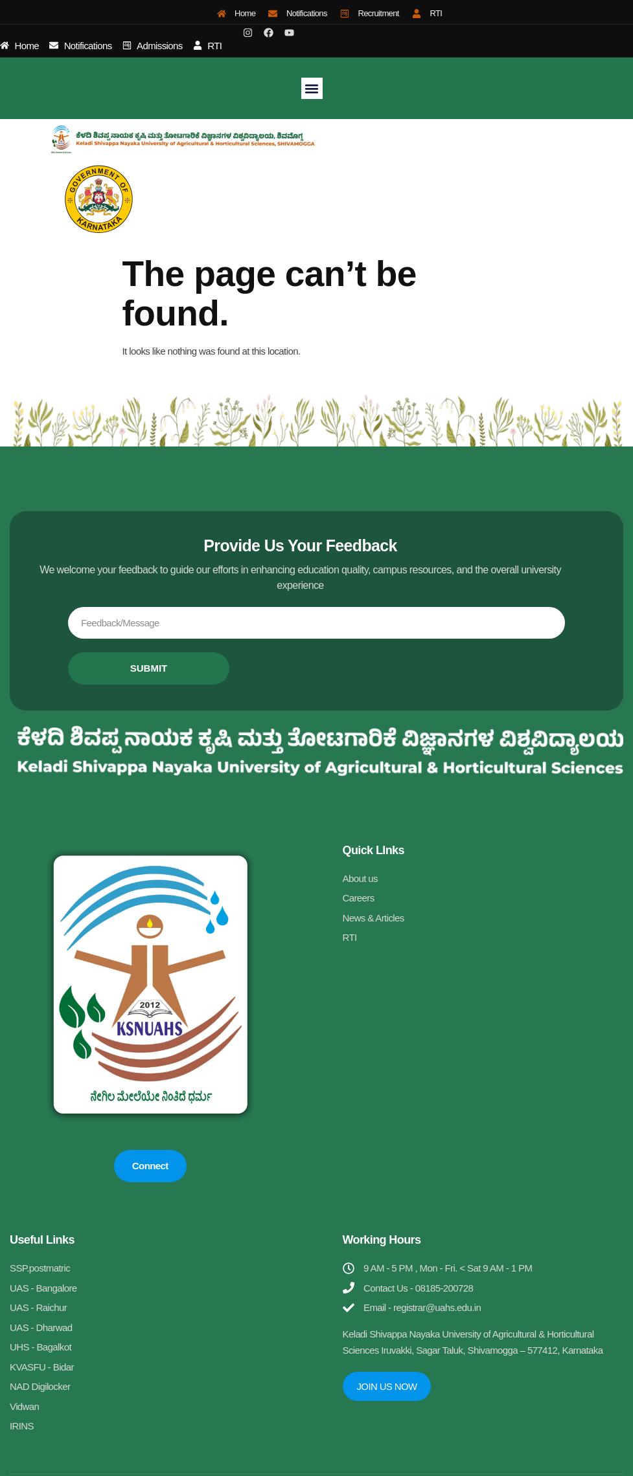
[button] (312, 88)
